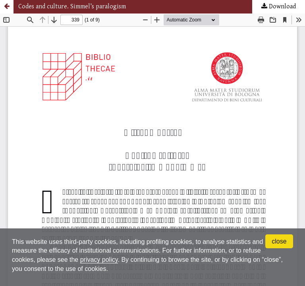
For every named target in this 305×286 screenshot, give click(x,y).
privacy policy (99, 259)
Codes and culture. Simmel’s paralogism (72, 6)
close (279, 241)
